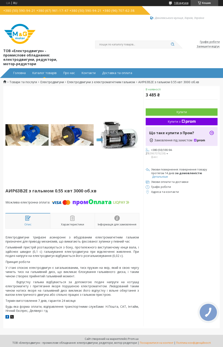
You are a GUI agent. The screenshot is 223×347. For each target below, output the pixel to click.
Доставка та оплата (117, 72)
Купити (181, 112)
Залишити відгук (208, 46)
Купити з (182, 121)
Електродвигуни (52, 82)
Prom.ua (133, 339)
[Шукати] (172, 44)
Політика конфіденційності (193, 343)
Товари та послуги (23, 82)
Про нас (69, 72)
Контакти (88, 72)
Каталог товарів (44, 72)
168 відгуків (181, 3)
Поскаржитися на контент (156, 343)
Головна (19, 72)
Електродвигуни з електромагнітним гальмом (101, 82)
